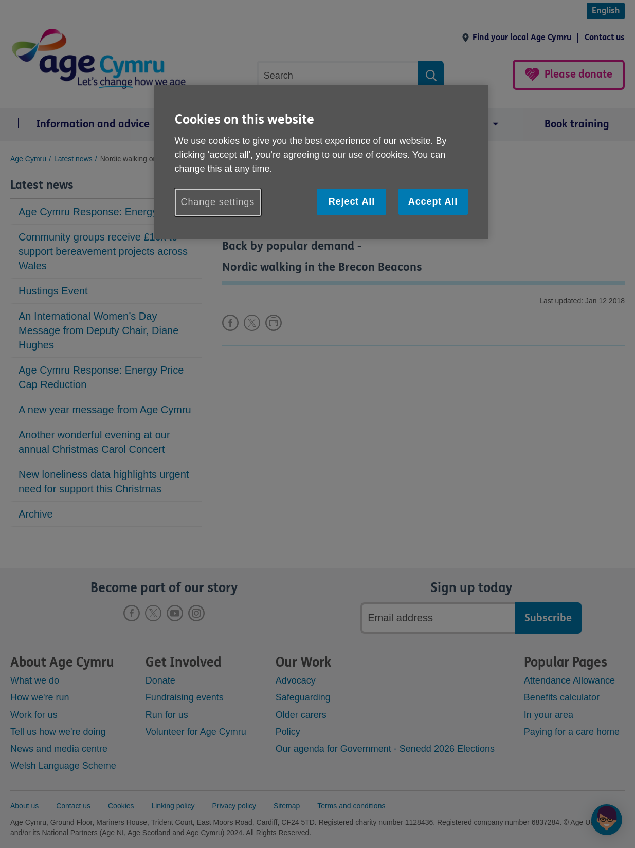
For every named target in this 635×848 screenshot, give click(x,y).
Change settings (218, 202)
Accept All (433, 201)
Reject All (352, 201)
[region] (321, 162)
